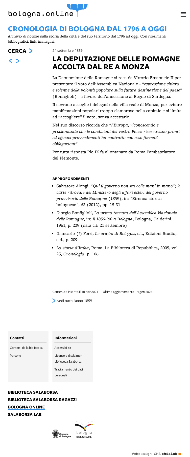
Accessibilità (62, 347)
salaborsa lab (25, 414)
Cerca (17, 51)
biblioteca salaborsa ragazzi (42, 399)
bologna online (26, 407)
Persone (15, 355)
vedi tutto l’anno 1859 (74, 300)
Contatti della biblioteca (26, 347)
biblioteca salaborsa (33, 392)
